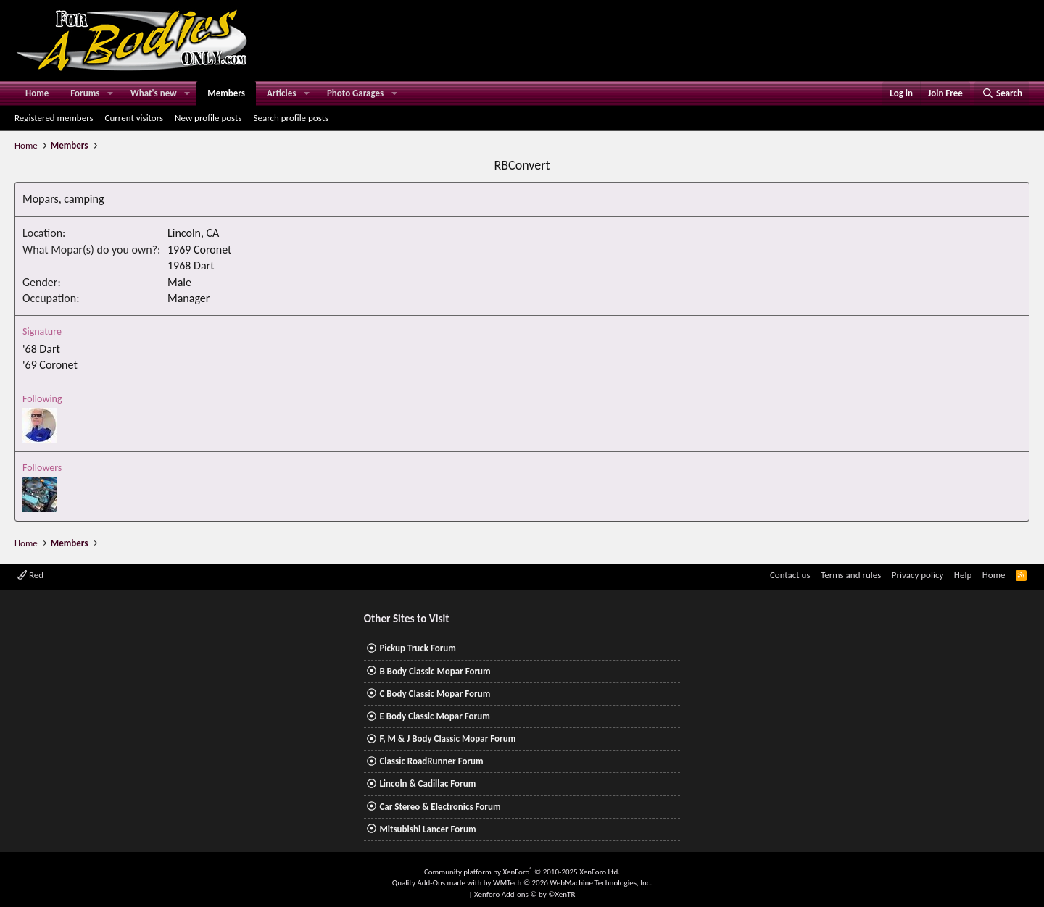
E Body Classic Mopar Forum (434, 716)
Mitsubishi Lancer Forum (427, 829)
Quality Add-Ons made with (438, 882)
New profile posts (208, 117)
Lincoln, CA (193, 233)
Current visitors (134, 117)
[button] (110, 93)
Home (37, 93)
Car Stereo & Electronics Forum (439, 806)
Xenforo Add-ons (524, 894)
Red (30, 574)
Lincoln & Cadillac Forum (427, 783)
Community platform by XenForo (522, 872)
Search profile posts (290, 117)
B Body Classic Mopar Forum (434, 671)
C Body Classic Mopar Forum (434, 693)
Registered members (54, 117)
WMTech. (572, 882)
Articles (281, 93)
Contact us (790, 574)
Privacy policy (918, 574)
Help (963, 574)
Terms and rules (851, 574)
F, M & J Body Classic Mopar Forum (447, 738)
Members (226, 93)
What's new (153, 93)
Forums (84, 93)
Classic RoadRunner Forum (431, 761)
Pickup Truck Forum (417, 648)
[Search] (1002, 93)
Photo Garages (355, 93)
